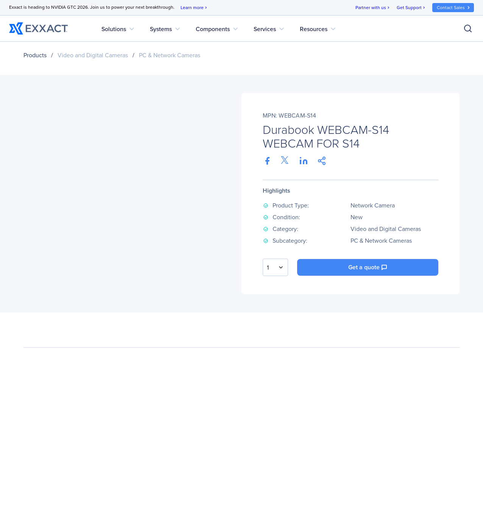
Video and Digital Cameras (93, 55)
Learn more (194, 7)
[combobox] (275, 267)
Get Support (411, 7)
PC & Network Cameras (169, 55)
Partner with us (373, 7)
